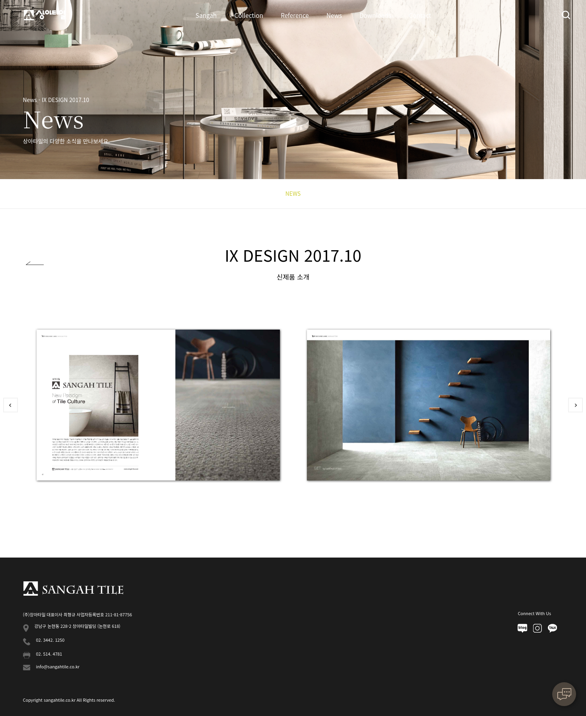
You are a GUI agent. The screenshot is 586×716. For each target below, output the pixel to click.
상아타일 (44, 15)
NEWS (293, 193)
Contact (420, 15)
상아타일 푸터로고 (73, 588)
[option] (158, 405)
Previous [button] (10, 405)
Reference (295, 15)
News (334, 15)
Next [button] (575, 405)
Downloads (375, 15)
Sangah (206, 15)
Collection (248, 15)
